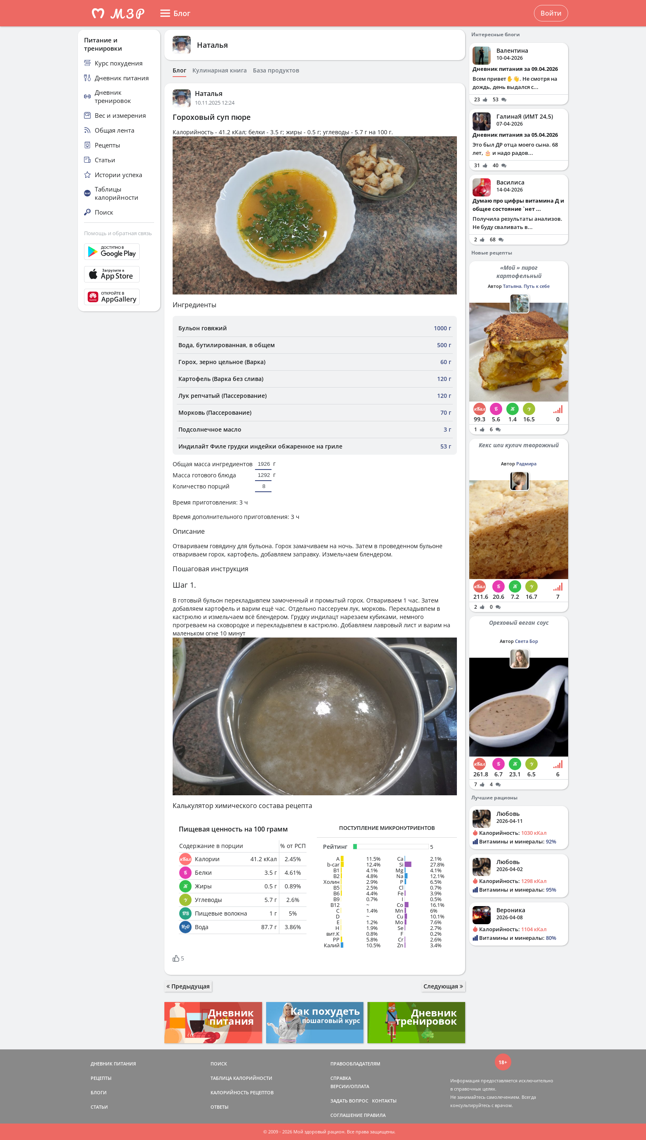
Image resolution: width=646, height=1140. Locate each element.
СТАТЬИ (99, 1107)
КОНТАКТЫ (384, 1101)
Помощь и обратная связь (118, 233)
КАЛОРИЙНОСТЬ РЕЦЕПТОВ (242, 1092)
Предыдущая (188, 986)
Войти (551, 13)
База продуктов (276, 70)
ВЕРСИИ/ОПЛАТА (349, 1086)
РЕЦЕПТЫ (101, 1078)
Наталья (212, 45)
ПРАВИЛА (375, 1115)
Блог (179, 70)
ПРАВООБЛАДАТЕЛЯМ (355, 1064)
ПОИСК (219, 1064)
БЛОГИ (99, 1092)
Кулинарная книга (219, 70)
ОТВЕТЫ (220, 1107)
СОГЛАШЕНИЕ (346, 1115)
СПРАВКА (340, 1078)
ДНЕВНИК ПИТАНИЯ (113, 1064)
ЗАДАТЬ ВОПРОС (349, 1101)
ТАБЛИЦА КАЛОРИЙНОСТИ (241, 1078)
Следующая (443, 986)
